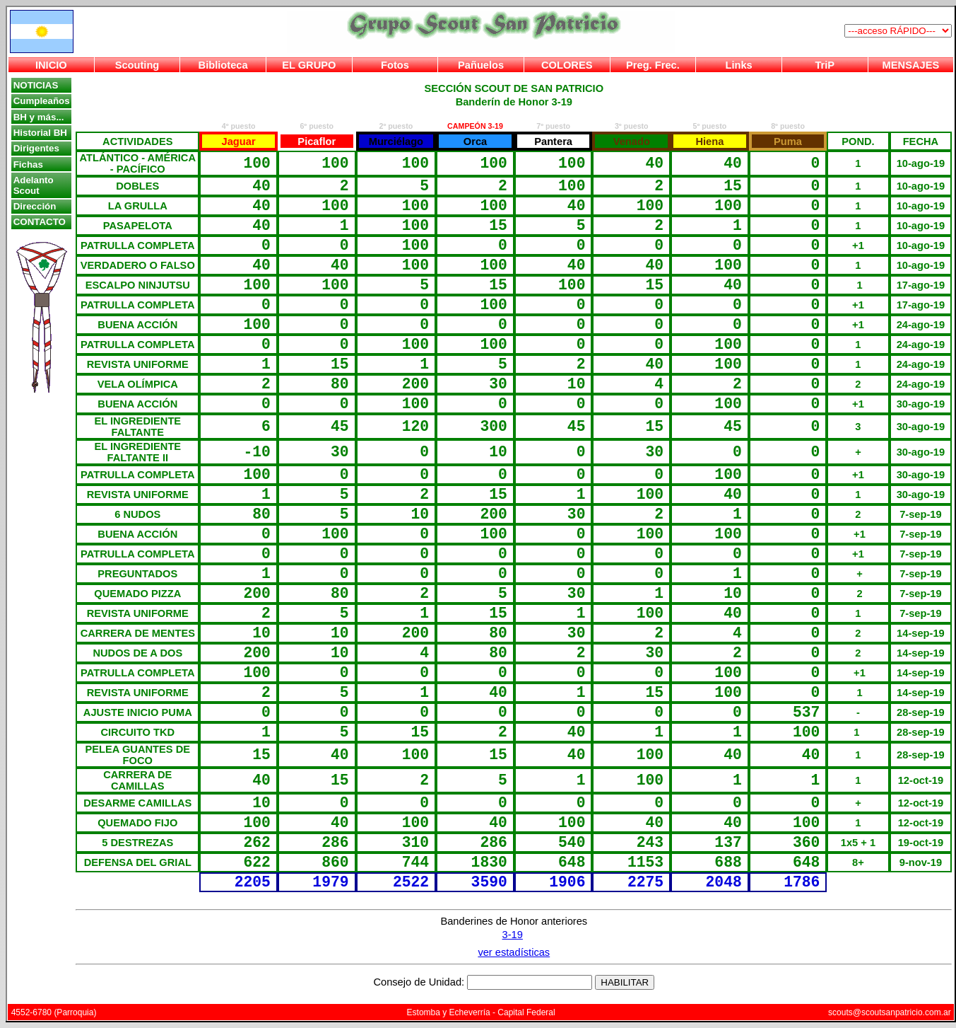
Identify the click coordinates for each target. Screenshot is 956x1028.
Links (738, 65)
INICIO (51, 65)
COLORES (566, 65)
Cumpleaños (41, 101)
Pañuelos (481, 65)
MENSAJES (911, 65)
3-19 (512, 934)
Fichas (28, 164)
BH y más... (38, 117)
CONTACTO (39, 221)
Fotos (395, 65)
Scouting (137, 65)
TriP (824, 65)
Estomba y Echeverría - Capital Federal (481, 1012)
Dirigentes (36, 148)
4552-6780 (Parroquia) (54, 1012)
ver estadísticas (514, 952)
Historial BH (40, 132)
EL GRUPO (309, 65)
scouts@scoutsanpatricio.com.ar (889, 1012)
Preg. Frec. (653, 65)
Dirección (35, 206)
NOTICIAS (36, 85)
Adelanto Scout (33, 185)
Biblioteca (223, 65)
